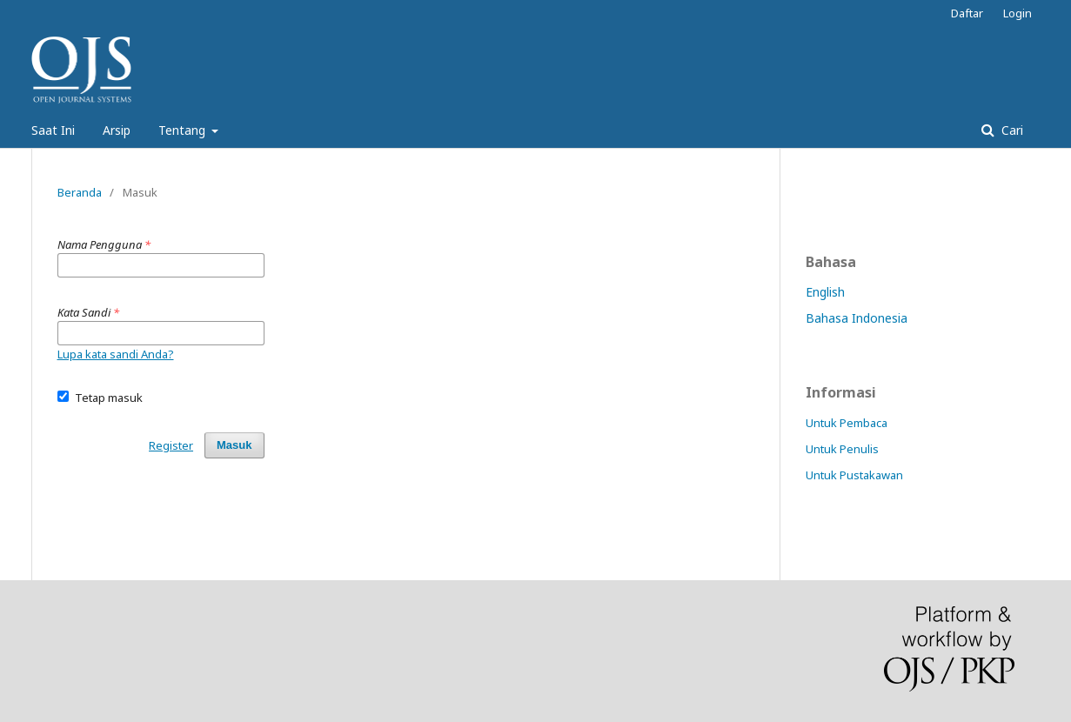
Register (171, 445)
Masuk (234, 444)
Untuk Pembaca (846, 423)
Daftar (967, 13)
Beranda (79, 192)
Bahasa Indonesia (856, 318)
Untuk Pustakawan (854, 475)
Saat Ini (53, 130)
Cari (1010, 130)
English (825, 292)
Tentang (183, 130)
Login (1017, 13)
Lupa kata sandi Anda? (115, 354)
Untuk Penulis (842, 449)
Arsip (117, 130)
